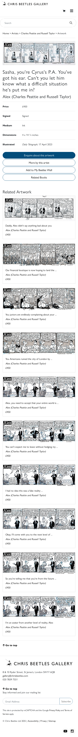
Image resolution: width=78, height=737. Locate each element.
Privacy (43, 720)
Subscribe (66, 701)
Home (6, 33)
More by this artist (39, 163)
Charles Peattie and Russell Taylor (38, 33)
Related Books (39, 177)
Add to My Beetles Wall (39, 170)
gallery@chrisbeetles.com (15, 675)
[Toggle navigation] (72, 11)
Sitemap (52, 720)
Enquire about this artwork (39, 155)
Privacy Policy (54, 710)
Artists (15, 33)
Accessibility (33, 720)
